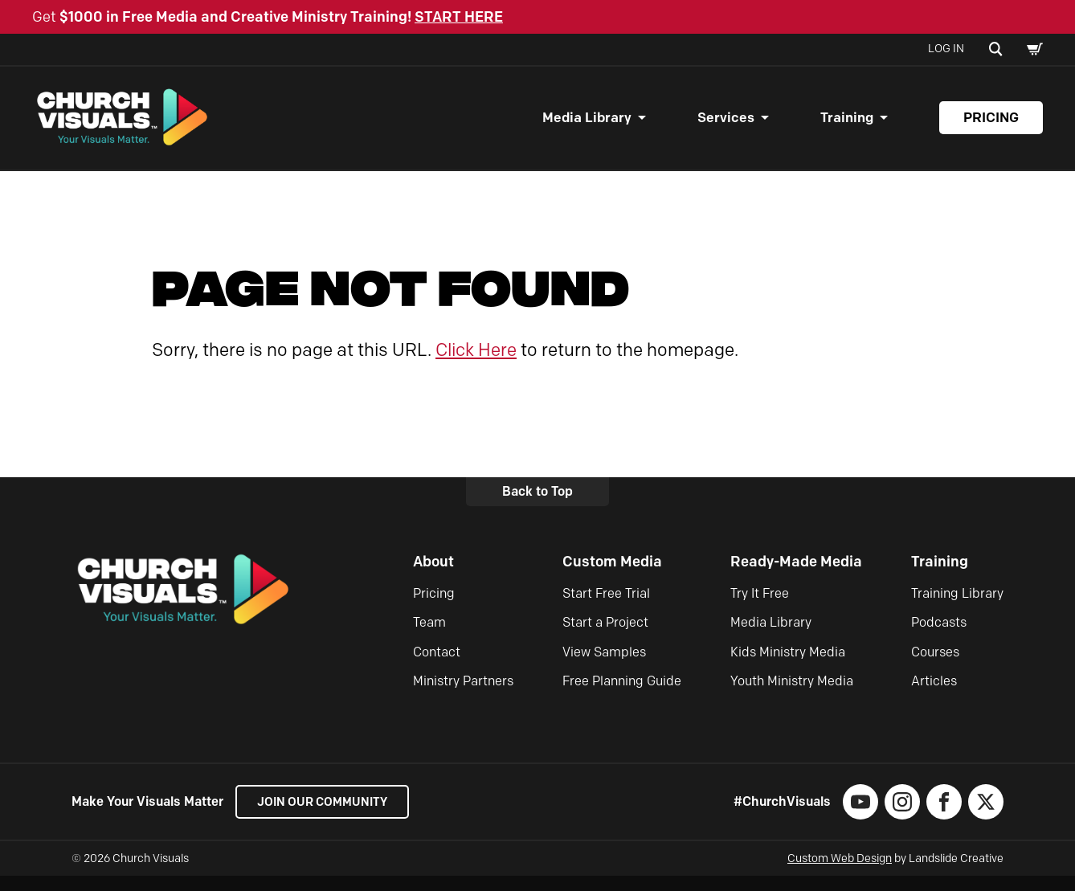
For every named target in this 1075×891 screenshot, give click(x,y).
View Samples (604, 666)
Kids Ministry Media (787, 666)
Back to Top (537, 506)
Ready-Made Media (796, 576)
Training (846, 125)
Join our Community (329, 816)
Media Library (587, 125)
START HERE (459, 17)
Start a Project (605, 637)
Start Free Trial (606, 607)
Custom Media (612, 576)
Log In (946, 48)
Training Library (957, 607)
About (433, 576)
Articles (934, 696)
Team (429, 637)
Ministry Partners (463, 696)
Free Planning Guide (621, 696)
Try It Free (759, 607)
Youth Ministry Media (791, 696)
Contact (436, 666)
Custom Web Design (839, 874)
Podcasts (939, 637)
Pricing (991, 125)
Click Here (476, 364)
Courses (935, 666)
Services (725, 125)
